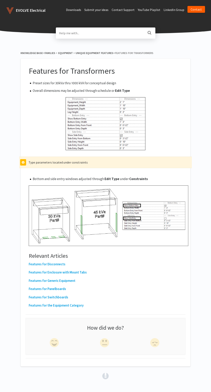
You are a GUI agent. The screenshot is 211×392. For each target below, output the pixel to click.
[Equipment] (65, 53)
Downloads (73, 10)
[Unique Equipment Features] (94, 53)
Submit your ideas (96, 10)
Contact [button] (196, 9)
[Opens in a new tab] (105, 376)
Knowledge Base (32, 53)
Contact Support (123, 10)
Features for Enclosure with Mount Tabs (58, 272)
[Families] (49, 53)
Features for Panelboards (47, 289)
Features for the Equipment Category (56, 305)
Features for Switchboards (48, 297)
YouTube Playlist (149, 10)
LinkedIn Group (174, 10)
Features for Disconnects (47, 264)
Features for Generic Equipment (52, 280)
